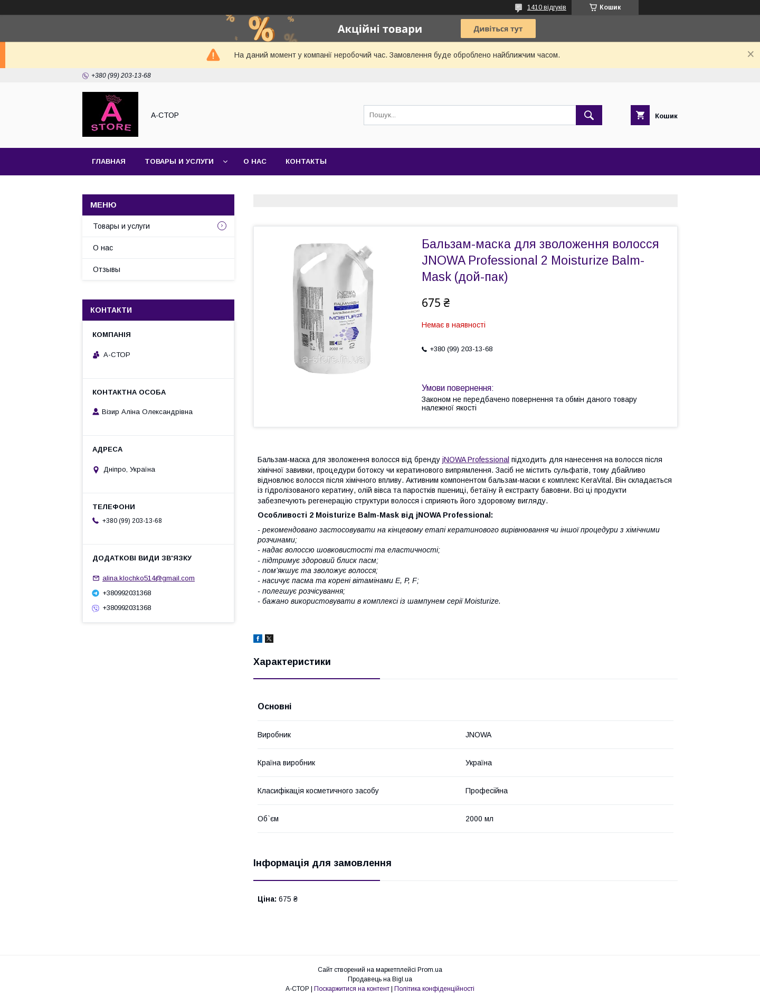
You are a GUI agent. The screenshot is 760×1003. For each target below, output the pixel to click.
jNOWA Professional (475, 459)
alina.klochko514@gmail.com (148, 578)
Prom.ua (429, 969)
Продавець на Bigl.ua (380, 979)
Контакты (306, 161)
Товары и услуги (179, 161)
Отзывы (106, 269)
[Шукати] (589, 115)
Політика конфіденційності (434, 988)
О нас (255, 161)
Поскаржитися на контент (352, 988)
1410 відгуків (546, 7)
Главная (109, 161)
